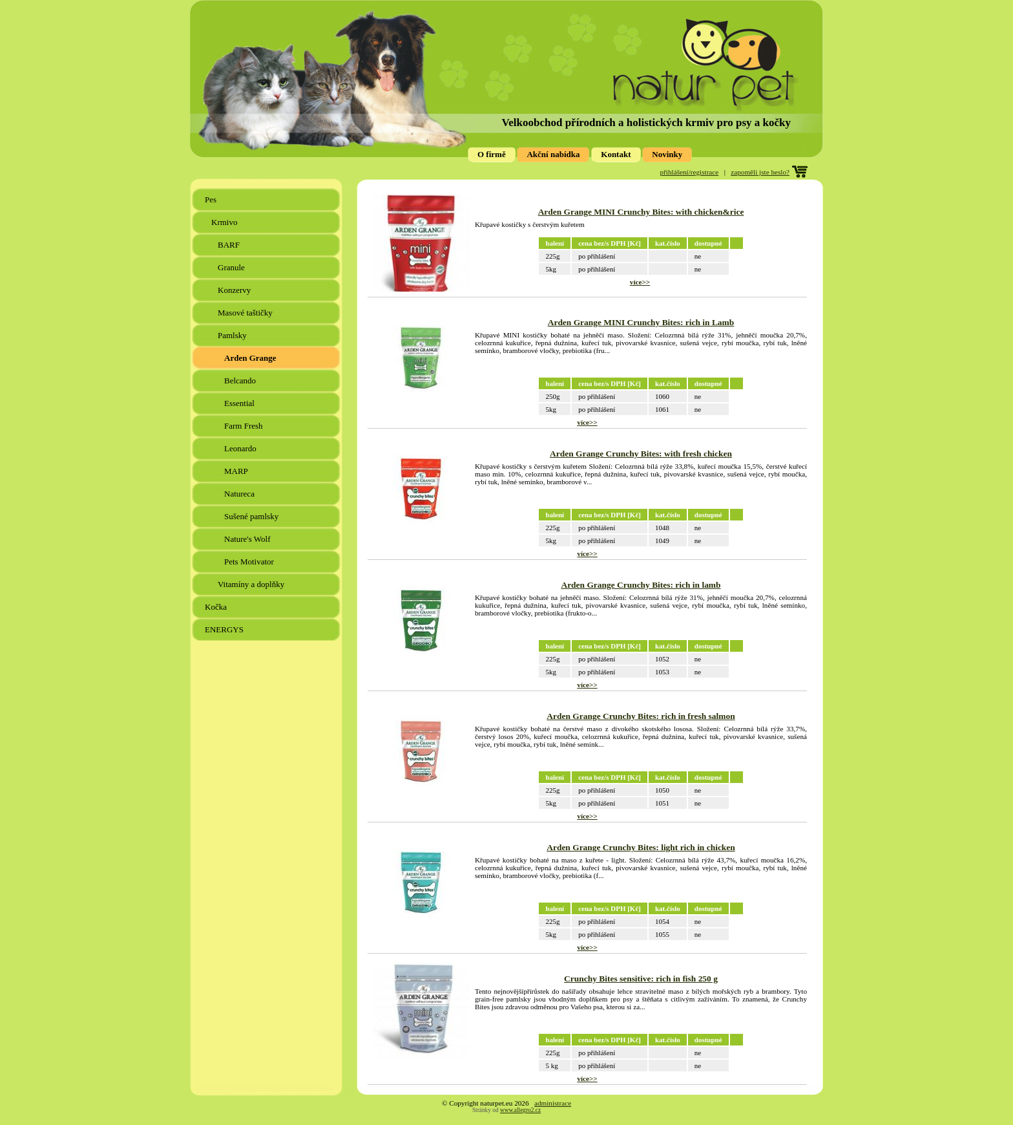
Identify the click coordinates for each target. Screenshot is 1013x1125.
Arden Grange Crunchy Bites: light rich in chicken (641, 847)
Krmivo (225, 222)
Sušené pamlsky (252, 516)
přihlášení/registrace (689, 172)
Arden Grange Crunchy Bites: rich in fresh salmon (641, 716)
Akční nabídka (553, 154)
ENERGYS (225, 629)
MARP (237, 471)
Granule (232, 267)
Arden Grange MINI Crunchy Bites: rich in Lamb (641, 322)
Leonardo (241, 448)
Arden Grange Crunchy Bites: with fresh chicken (641, 453)
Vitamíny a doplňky (252, 584)
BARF (230, 245)
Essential (240, 403)
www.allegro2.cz (520, 1110)
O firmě (491, 154)
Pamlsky (233, 335)
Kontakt (616, 154)
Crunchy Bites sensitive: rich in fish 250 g (641, 978)
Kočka (217, 607)
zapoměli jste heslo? (760, 172)
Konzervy (235, 290)
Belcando (241, 380)
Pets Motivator (250, 561)
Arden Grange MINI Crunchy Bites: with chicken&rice (641, 212)
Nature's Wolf (248, 539)
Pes (211, 199)
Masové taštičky (246, 312)
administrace (552, 1103)
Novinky (667, 154)
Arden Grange (251, 358)
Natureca (240, 493)
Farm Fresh (244, 426)
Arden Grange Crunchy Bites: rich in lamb (640, 585)
